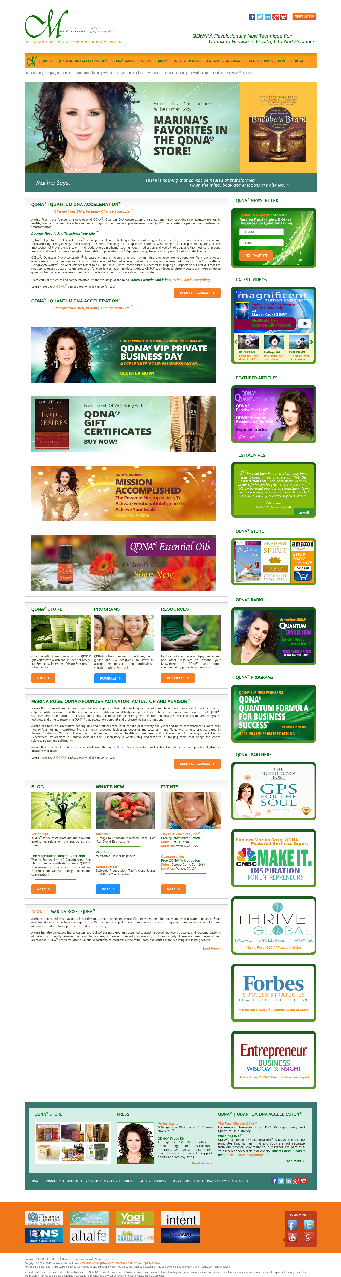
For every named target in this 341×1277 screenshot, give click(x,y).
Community (53, 1181)
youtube (73, 1181)
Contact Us (240, 1181)
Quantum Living (172, 857)
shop (43, 677)
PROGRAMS (110, 677)
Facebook (91, 1181)
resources (174, 73)
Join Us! (122, 667)
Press (268, 61)
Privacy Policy (216, 1181)
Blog (282, 61)
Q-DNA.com (152, 1263)
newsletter (199, 73)
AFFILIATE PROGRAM (153, 1181)
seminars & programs (224, 61)
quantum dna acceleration (82, 61)
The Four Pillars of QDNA (180, 834)
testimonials (87, 73)
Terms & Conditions (186, 1181)
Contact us (301, 61)
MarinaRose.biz (127, 1263)
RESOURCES (178, 677)
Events (253, 61)
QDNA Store (240, 73)
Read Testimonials (197, 293)
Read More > (212, 949)
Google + (110, 1181)
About (47, 61)
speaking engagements (48, 73)
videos (154, 73)
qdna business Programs (179, 61)
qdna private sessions (132, 61)
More (43, 889)
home (35, 1181)
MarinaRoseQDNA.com (98, 1263)
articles (136, 73)
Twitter (128, 1181)
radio (218, 73)
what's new (114, 73)
